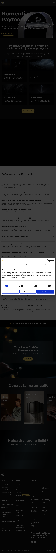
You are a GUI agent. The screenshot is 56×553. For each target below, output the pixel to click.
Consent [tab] (10, 264)
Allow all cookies (45, 291)
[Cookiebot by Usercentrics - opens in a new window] (48, 260)
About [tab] (46, 264)
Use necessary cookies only (10, 291)
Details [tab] (28, 264)
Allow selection (28, 291)
